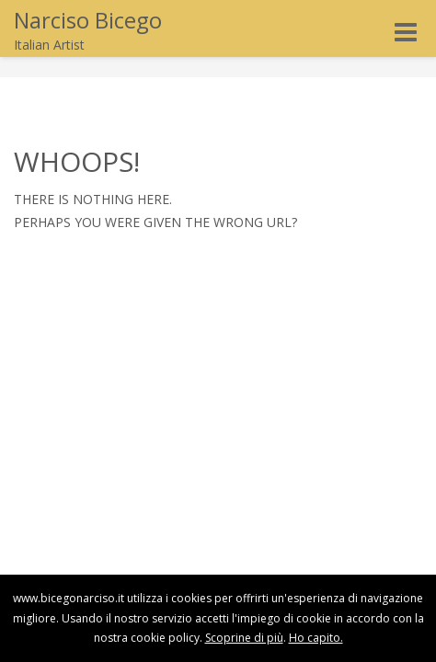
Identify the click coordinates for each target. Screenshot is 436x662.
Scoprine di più (244, 637)
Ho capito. (316, 637)
